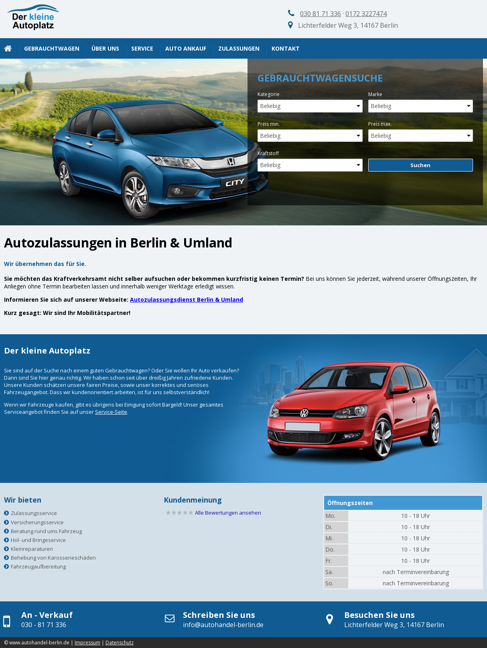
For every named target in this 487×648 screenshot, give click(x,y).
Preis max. (380, 124)
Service (142, 48)
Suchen (420, 165)
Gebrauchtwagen (51, 48)
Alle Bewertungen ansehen (228, 512)
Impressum (87, 642)
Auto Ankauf (185, 48)
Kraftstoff (268, 153)
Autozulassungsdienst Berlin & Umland (186, 299)
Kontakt (286, 48)
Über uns (105, 48)
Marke (375, 94)
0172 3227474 (366, 13)
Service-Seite (111, 411)
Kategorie (269, 94)
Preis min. (269, 124)
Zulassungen (239, 48)
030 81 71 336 (320, 13)
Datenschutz (120, 642)
